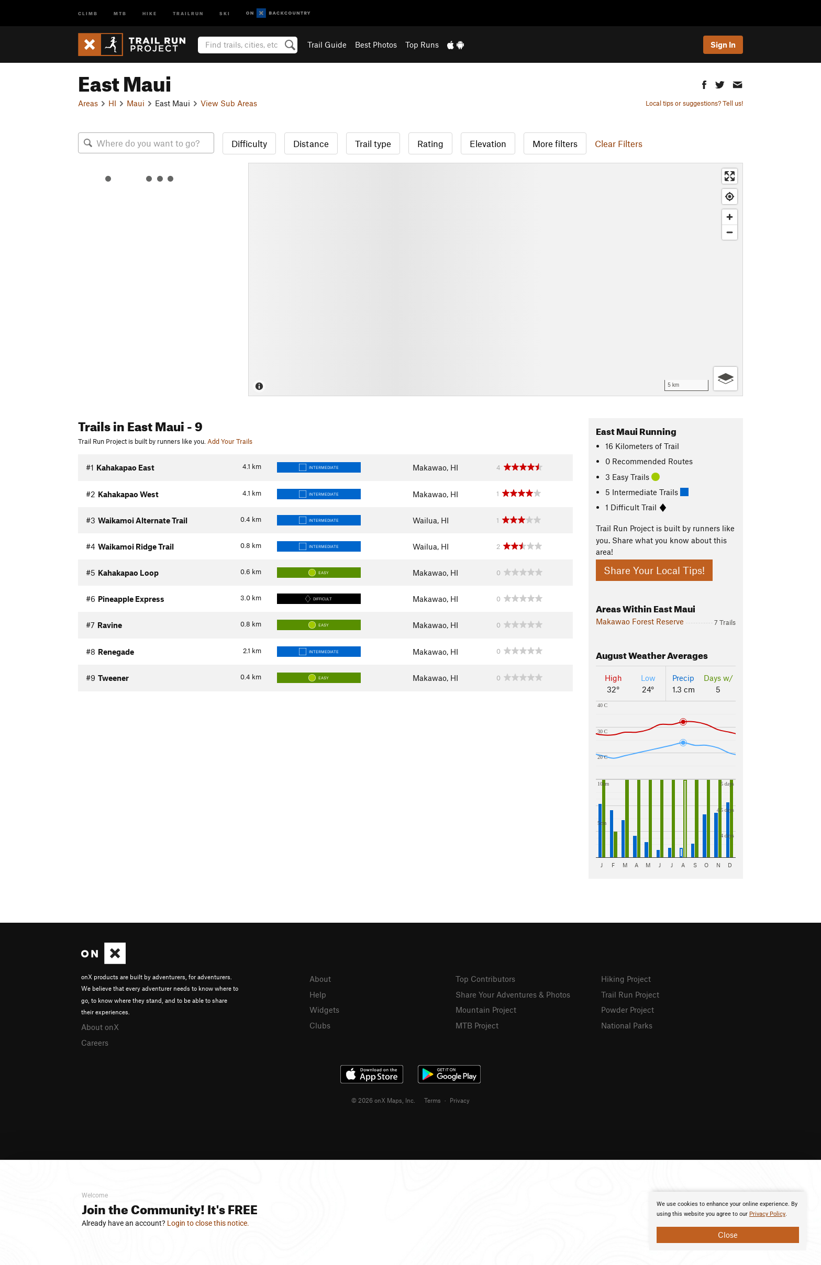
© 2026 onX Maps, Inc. (383, 1100)
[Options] (725, 378)
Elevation (488, 143)
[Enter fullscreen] (729, 176)
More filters (555, 143)
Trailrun (188, 12)
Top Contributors (485, 978)
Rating (430, 143)
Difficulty (249, 143)
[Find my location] (729, 196)
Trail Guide (327, 44)
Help (317, 994)
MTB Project (477, 1025)
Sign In (723, 44)
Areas (88, 103)
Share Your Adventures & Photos (513, 994)
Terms (432, 1100)
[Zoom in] (729, 217)
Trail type (373, 143)
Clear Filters (618, 143)
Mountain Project (486, 1009)
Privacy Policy (767, 1214)
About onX (100, 1027)
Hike (149, 12)
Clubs (319, 1025)
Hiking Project (626, 978)
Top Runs (422, 44)
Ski (224, 12)
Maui (136, 103)
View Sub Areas (229, 103)
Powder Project (627, 1009)
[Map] (495, 279)
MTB (120, 12)
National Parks (626, 1025)
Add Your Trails (229, 441)
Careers (94, 1042)
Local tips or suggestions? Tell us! (694, 103)
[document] (728, 1221)
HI (112, 103)
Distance (311, 143)
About (320, 978)
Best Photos (376, 44)
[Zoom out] (729, 232)
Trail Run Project (630, 994)
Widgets (324, 1009)
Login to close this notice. (208, 1223)
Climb (88, 12)
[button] (704, 83)
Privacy (460, 1100)
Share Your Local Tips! (654, 570)
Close (728, 1234)
